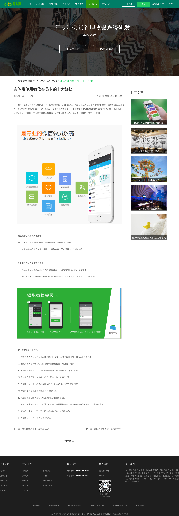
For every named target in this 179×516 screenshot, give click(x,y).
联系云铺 (106, 4)
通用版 (25, 471)
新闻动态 (3, 476)
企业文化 (3, 481)
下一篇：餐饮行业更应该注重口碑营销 (103, 429)
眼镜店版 (47, 471)
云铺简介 (3, 471)
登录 (143, 4)
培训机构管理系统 (119, 505)
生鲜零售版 (47, 486)
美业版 (25, 481)
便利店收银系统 (97, 505)
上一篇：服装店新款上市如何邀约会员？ (32, 429)
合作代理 (66, 4)
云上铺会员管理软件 (24, 81)
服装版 (25, 486)
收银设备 (79, 4)
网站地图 (125, 514)
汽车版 (25, 476)
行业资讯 (51, 81)
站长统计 (118, 514)
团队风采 (3, 486)
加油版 (25, 490)
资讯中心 (41, 81)
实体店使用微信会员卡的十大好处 (75, 81)
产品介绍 (40, 4)
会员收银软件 (104, 471)
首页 (29, 4)
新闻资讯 (92, 4)
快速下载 (128, 4)
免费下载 (53, 4)
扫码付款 (102, 476)
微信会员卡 (40, 263)
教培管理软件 (141, 505)
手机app (46, 476)
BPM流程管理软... (75, 505)
